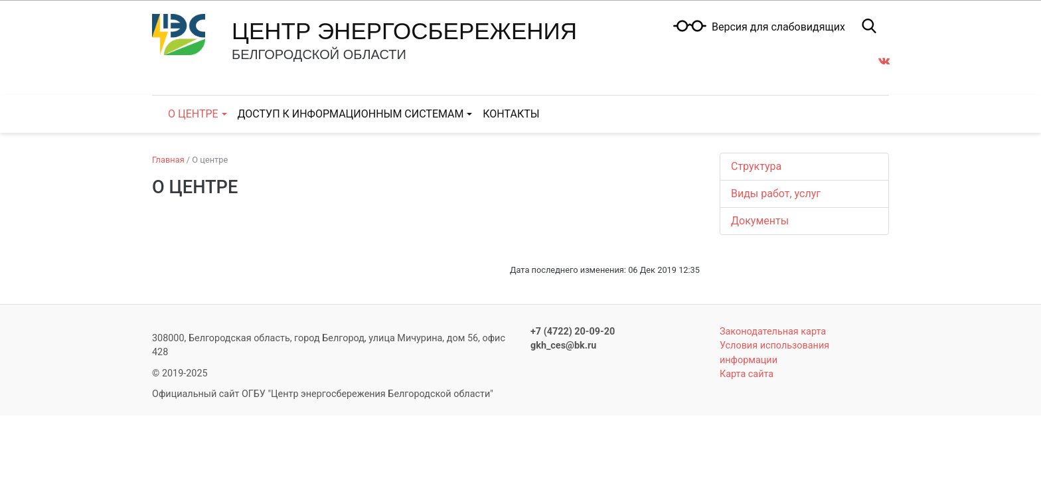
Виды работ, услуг (776, 193)
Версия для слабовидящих (778, 27)
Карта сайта (746, 374)
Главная (168, 160)
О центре (193, 114)
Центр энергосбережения (404, 31)
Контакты (511, 114)
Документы (760, 220)
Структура (756, 166)
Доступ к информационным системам (351, 114)
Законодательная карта (773, 331)
